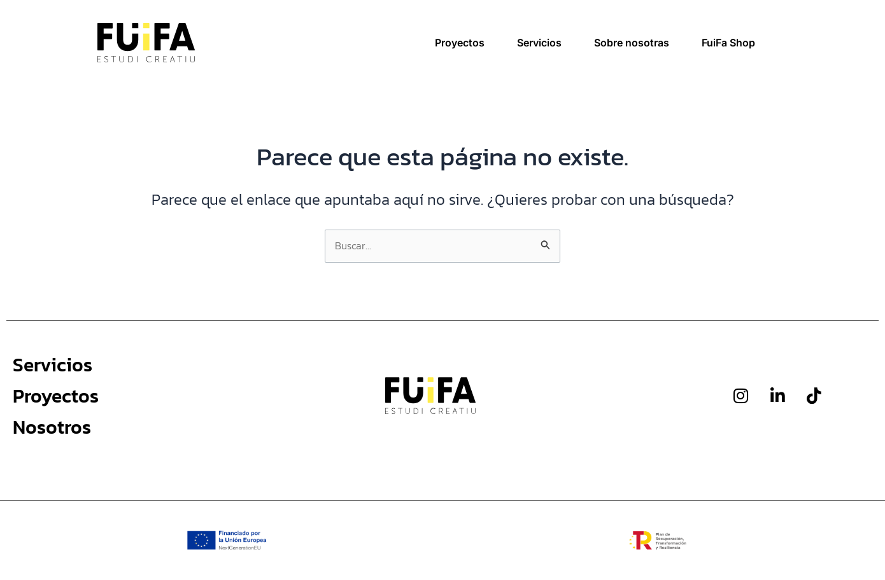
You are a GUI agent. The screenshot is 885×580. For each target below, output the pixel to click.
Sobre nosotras (631, 42)
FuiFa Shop (728, 42)
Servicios (539, 42)
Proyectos (460, 42)
